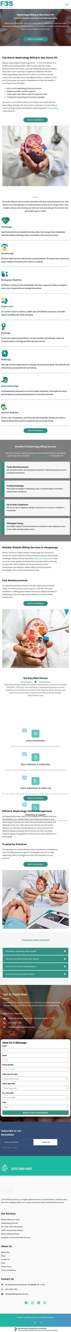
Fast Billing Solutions (31, 1317)
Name (4, 1046)
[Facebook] (30, 1323)
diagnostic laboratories (43, 558)
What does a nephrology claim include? (21, 951)
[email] (17, 1142)
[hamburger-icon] (66, 4)
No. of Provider (8, 1093)
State (4, 1102)
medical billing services (39, 456)
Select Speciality (8, 1084)
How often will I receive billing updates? (21, 966)
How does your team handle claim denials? (22, 959)
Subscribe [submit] (46, 1142)
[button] (35, 951)
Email (4, 1055)
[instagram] (34, 1323)
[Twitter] (40, 1323)
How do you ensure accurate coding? (20, 974)
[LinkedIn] (37, 1323)
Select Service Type (9, 1074)
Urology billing (52, 108)
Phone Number (8, 1065)
